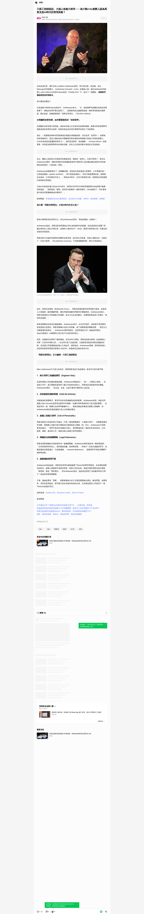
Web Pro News (78, 493)
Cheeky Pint (50, 493)
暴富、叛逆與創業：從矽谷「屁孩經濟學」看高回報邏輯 (59, 514)
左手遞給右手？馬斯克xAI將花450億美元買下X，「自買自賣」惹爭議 (64, 505)
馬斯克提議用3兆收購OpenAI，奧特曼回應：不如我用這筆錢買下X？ (64, 511)
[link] (47, 912)
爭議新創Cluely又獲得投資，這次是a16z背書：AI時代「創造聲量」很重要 (75, 199)
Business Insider (63, 493)
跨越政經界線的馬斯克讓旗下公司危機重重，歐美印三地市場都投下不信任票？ (68, 508)
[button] (40, 912)
